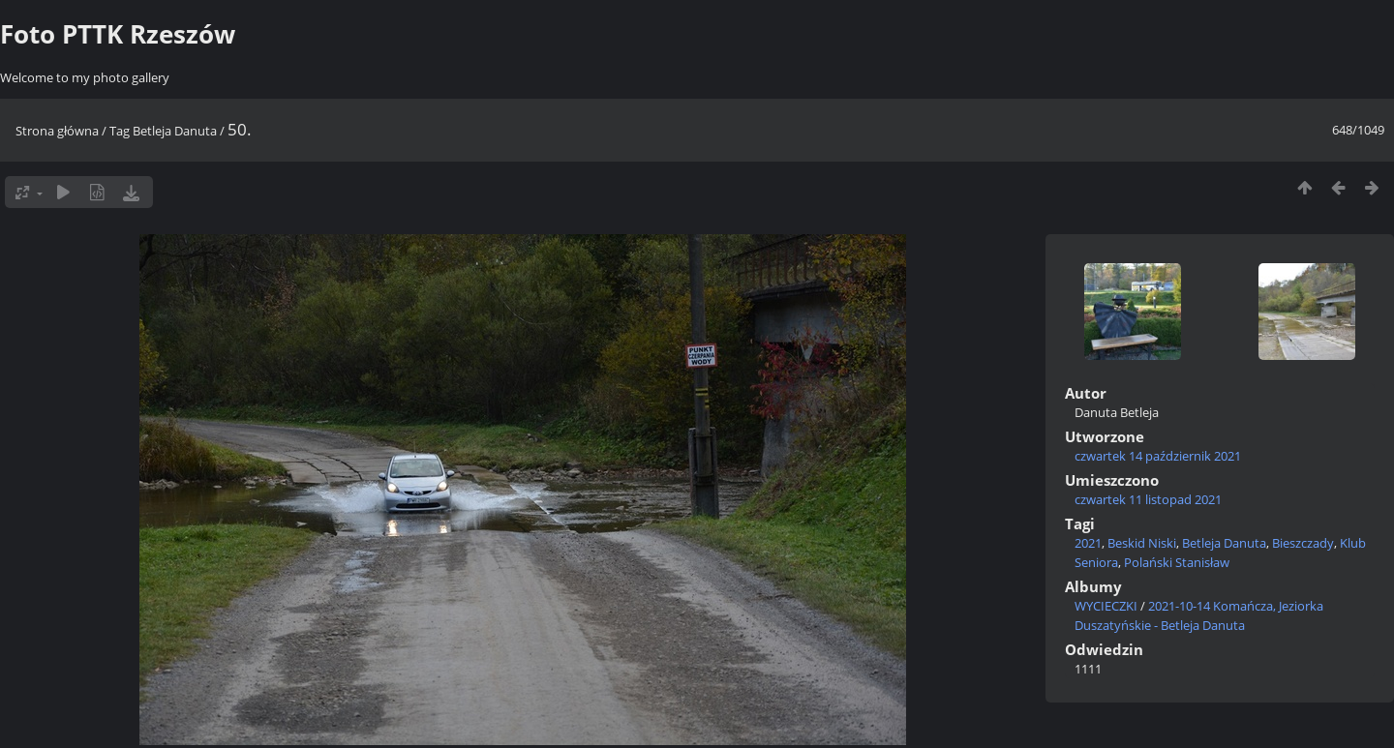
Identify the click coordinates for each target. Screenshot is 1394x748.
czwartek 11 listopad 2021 (1148, 499)
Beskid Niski (1141, 543)
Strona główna (57, 130)
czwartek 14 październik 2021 (1158, 455)
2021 (1088, 543)
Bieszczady (1303, 543)
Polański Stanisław (1176, 562)
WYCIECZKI (1106, 605)
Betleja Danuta (175, 130)
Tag (119, 130)
